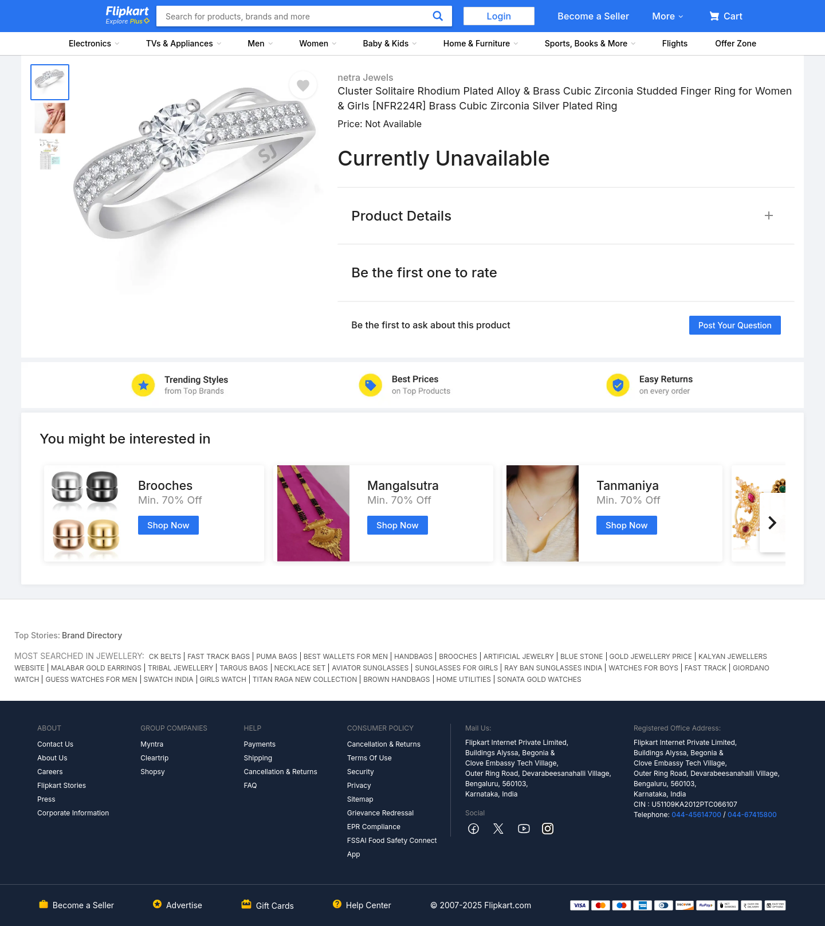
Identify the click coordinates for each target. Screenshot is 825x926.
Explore (128, 21)
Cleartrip (154, 758)
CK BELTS (165, 656)
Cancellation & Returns (280, 771)
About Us (52, 758)
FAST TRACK (705, 668)
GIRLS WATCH (223, 679)
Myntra (151, 744)
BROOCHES (458, 656)
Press (46, 799)
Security (360, 771)
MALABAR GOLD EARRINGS (96, 668)
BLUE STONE (581, 656)
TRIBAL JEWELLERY (180, 668)
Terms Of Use (369, 758)
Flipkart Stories (61, 785)
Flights (675, 43)
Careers (50, 771)
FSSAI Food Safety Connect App (392, 847)
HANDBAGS (413, 656)
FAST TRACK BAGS (218, 656)
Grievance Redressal (380, 813)
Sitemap (360, 799)
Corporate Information (73, 813)
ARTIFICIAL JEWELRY (519, 656)
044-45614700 (696, 814)
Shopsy (152, 771)
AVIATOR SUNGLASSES (370, 668)
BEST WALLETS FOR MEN (346, 656)
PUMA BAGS (276, 656)
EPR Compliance (373, 826)
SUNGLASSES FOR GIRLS (456, 668)
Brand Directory (92, 635)
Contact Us (55, 744)
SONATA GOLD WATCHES (539, 679)
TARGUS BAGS (243, 668)
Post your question (735, 325)
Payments (259, 744)
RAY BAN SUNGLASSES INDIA (553, 668)
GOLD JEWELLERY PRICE (651, 656)
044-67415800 (752, 814)
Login (499, 16)
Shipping (257, 758)
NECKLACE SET (300, 668)
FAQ (250, 785)
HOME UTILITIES (464, 679)
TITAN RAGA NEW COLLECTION (305, 679)
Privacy (359, 785)
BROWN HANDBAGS (396, 679)
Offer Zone (735, 43)
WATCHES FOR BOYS (643, 668)
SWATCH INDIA (169, 679)
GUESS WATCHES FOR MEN (91, 679)
